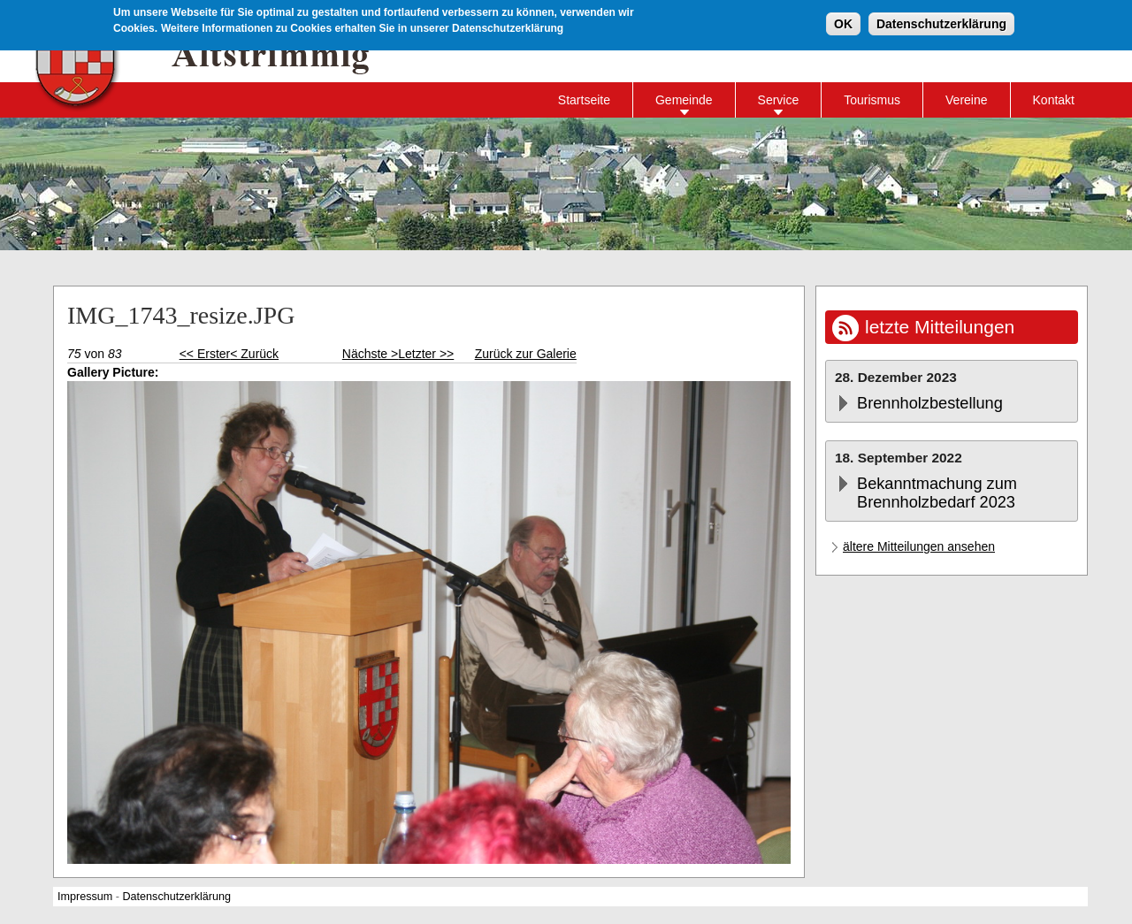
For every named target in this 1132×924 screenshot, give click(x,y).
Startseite (584, 100)
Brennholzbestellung (930, 403)
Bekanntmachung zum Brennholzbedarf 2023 (937, 493)
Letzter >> (426, 354)
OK (843, 23)
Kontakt (1054, 100)
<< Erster (205, 354)
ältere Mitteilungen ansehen (919, 546)
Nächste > (370, 354)
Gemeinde (684, 100)
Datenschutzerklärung (941, 23)
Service (778, 100)
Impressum (84, 896)
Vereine (966, 100)
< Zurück (254, 354)
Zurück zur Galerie (526, 354)
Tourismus (872, 100)
